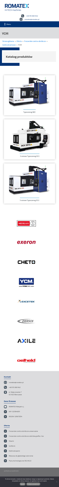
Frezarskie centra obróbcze (35, 41)
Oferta (19, 41)
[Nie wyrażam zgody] (57, 482)
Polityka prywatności (33, 484)
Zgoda (22, 484)
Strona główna (8, 41)
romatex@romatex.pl (32, 19)
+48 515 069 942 (32, 16)
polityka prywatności (11, 471)
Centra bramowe (9, 45)
